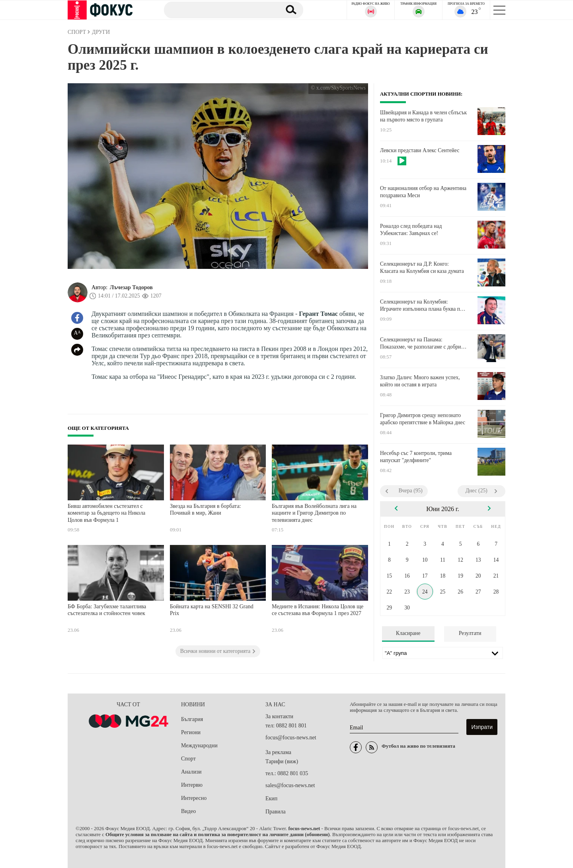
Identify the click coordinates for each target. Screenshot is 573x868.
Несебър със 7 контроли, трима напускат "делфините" (416, 456)
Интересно (194, 798)
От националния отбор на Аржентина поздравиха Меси (423, 191)
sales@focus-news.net (290, 785)
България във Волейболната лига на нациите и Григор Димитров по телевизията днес (314, 513)
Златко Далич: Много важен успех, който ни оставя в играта (420, 381)
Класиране (408, 633)
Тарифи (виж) (281, 761)
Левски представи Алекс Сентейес (419, 150)
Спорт (188, 759)
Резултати (470, 633)
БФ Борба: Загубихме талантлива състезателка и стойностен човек (107, 610)
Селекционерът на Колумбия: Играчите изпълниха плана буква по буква (421, 305)
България (192, 719)
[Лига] (442, 653)
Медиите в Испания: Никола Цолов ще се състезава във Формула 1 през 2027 (317, 610)
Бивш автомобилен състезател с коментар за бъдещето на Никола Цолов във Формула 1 (106, 513)
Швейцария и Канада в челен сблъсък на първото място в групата (423, 116)
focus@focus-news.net (290, 738)
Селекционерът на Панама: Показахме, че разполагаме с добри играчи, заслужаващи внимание (420, 343)
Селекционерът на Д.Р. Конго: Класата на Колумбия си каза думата (422, 267)
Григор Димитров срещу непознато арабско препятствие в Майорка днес (422, 418)
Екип (271, 798)
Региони (191, 732)
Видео (188, 811)
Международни (199, 745)
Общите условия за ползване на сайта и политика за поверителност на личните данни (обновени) (217, 834)
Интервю (192, 785)
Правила (275, 812)
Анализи (191, 772)
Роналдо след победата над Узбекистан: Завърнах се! (411, 229)
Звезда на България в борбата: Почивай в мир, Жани (205, 509)
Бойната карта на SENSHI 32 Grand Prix (211, 610)
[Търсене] (218, 9)
